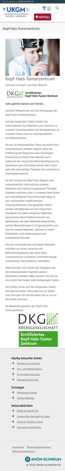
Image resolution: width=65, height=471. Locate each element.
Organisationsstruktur (28, 374)
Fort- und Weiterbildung (29, 368)
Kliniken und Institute (28, 363)
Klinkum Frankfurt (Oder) (30, 421)
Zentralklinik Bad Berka (29, 427)
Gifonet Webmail (25, 398)
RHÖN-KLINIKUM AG (27, 410)
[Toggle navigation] (57, 8)
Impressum (18, 447)
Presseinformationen (27, 379)
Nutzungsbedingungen (39, 447)
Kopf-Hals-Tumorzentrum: (21, 28)
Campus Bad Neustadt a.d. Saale (33, 416)
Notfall (44, 17)
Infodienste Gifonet (27, 392)
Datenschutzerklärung (23, 451)
